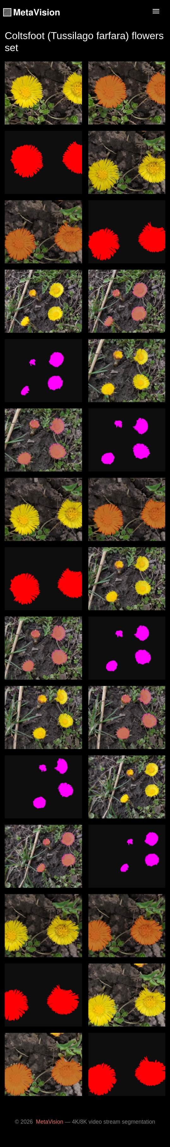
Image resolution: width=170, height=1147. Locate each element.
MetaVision (49, 1122)
